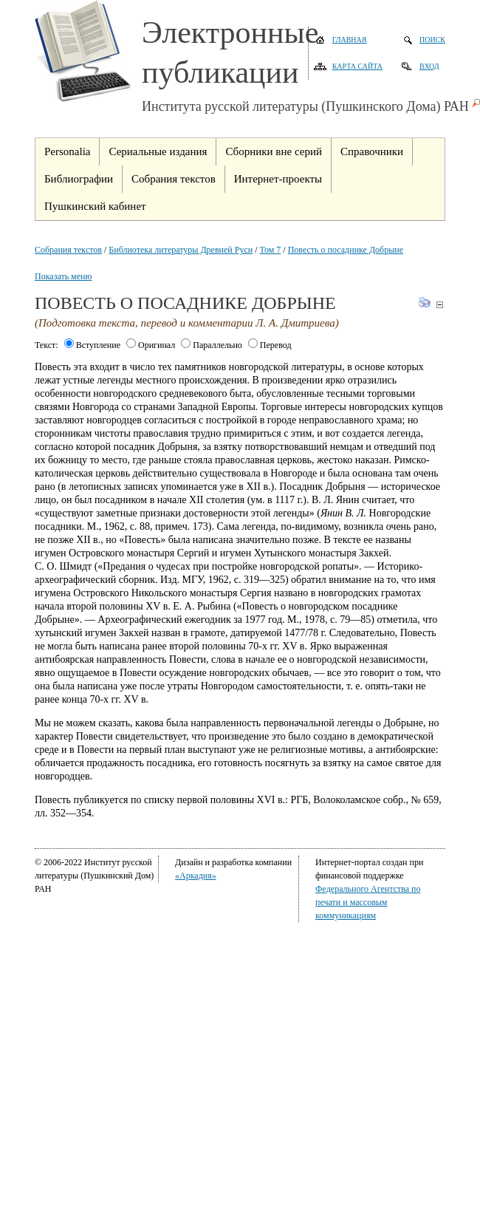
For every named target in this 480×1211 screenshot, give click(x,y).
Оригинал (150, 345)
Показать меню (63, 276)
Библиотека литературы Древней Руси (181, 250)
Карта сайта (357, 66)
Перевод (270, 345)
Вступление (92, 345)
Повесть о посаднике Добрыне (345, 250)
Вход (429, 66)
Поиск (432, 39)
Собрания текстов (68, 250)
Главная (349, 39)
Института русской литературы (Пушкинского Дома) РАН (305, 106)
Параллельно (211, 345)
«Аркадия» (195, 875)
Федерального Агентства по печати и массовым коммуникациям (367, 902)
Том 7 (270, 250)
